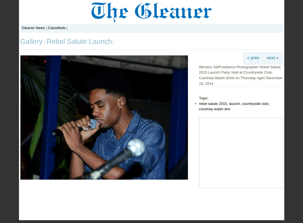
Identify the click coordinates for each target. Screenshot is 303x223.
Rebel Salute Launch (79, 41)
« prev (253, 57)
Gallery (32, 41)
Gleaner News (33, 28)
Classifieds (56, 28)
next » (273, 57)
